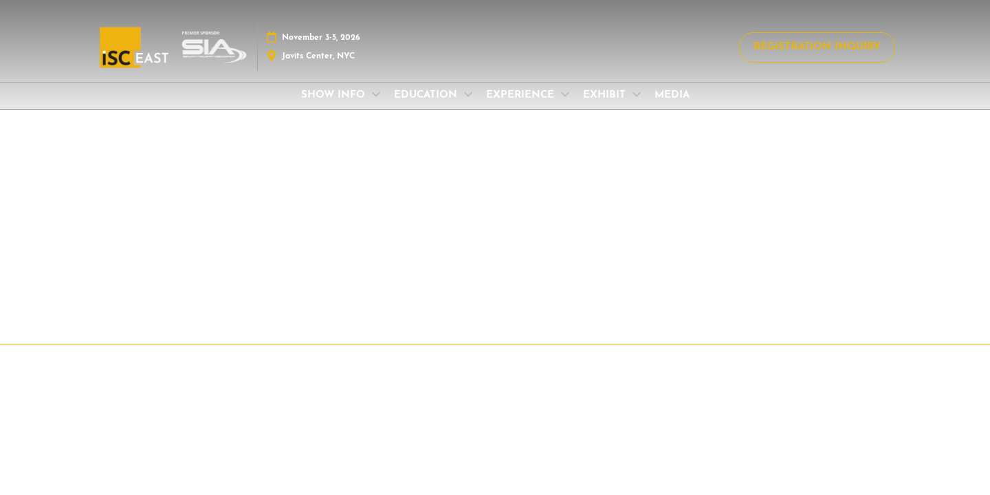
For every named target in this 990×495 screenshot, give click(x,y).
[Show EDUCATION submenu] (468, 94)
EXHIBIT (606, 95)
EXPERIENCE (522, 95)
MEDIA (672, 95)
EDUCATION (427, 95)
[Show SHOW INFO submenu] (376, 94)
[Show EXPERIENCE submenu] (565, 94)
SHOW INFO (334, 95)
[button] (817, 47)
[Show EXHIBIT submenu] (636, 94)
